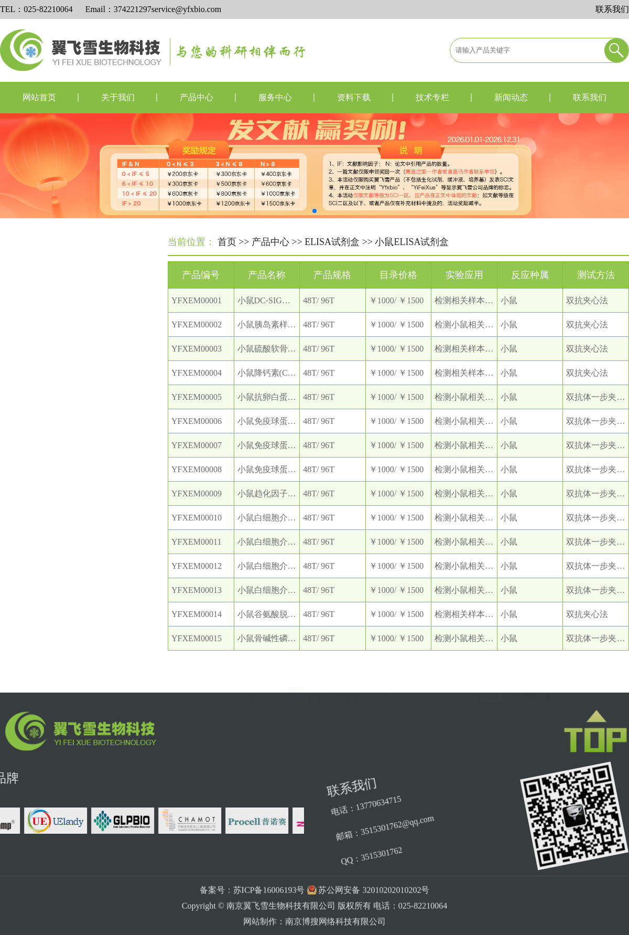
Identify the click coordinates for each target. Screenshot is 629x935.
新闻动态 (511, 97)
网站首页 (39, 97)
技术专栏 (432, 97)
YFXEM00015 (196, 651)
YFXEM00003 (196, 361)
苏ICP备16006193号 (269, 914)
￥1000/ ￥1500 (396, 313)
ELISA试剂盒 (332, 243)
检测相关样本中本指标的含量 (489, 313)
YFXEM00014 (196, 627)
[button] (314, 211)
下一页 (400, 680)
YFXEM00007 (196, 458)
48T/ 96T (318, 313)
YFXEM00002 (196, 337)
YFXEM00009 (196, 506)
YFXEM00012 (196, 579)
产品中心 (196, 97)
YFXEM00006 (196, 434)
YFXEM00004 (196, 385)
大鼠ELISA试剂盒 (54, 433)
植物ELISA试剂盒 (54, 504)
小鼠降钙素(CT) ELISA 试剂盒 (293, 385)
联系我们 (612, 9)
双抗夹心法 (587, 313)
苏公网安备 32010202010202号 (373, 914)
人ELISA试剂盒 (50, 410)
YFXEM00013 (196, 603)
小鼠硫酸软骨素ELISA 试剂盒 (291, 361)
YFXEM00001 (196, 313)
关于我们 (118, 97)
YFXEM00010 (196, 530)
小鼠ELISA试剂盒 (54, 457)
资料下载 (354, 97)
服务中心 (275, 97)
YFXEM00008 (196, 482)
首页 (227, 243)
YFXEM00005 (196, 410)
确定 (531, 680)
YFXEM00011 (196, 554)
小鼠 (509, 313)
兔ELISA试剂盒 (50, 480)
